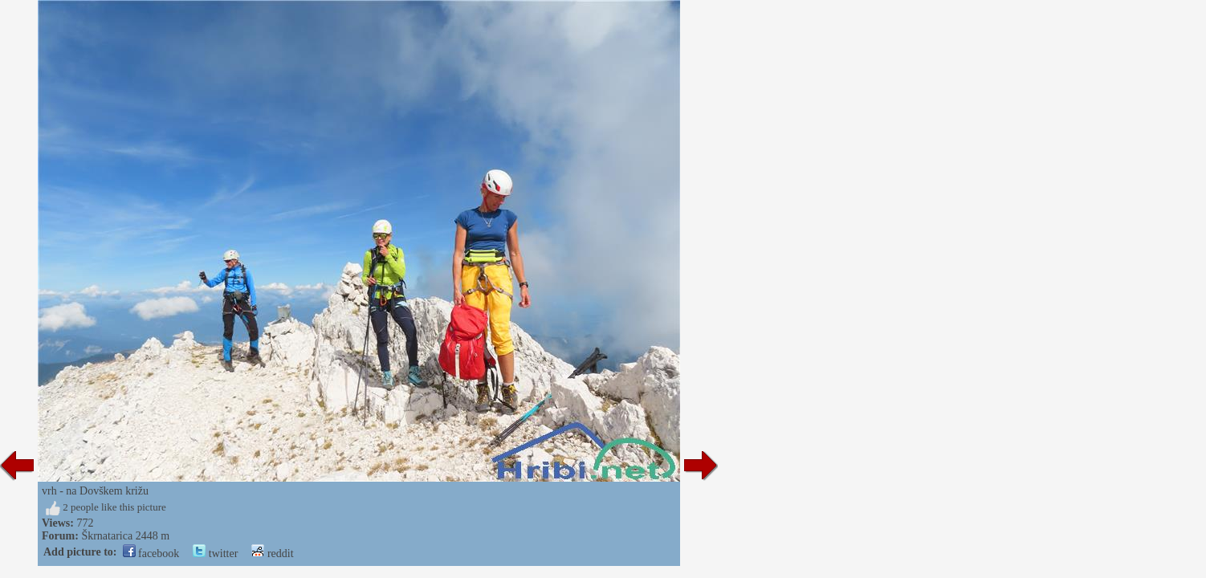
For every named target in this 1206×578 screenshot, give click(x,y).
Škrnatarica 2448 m (125, 536)
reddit (272, 553)
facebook (151, 553)
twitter (215, 553)
